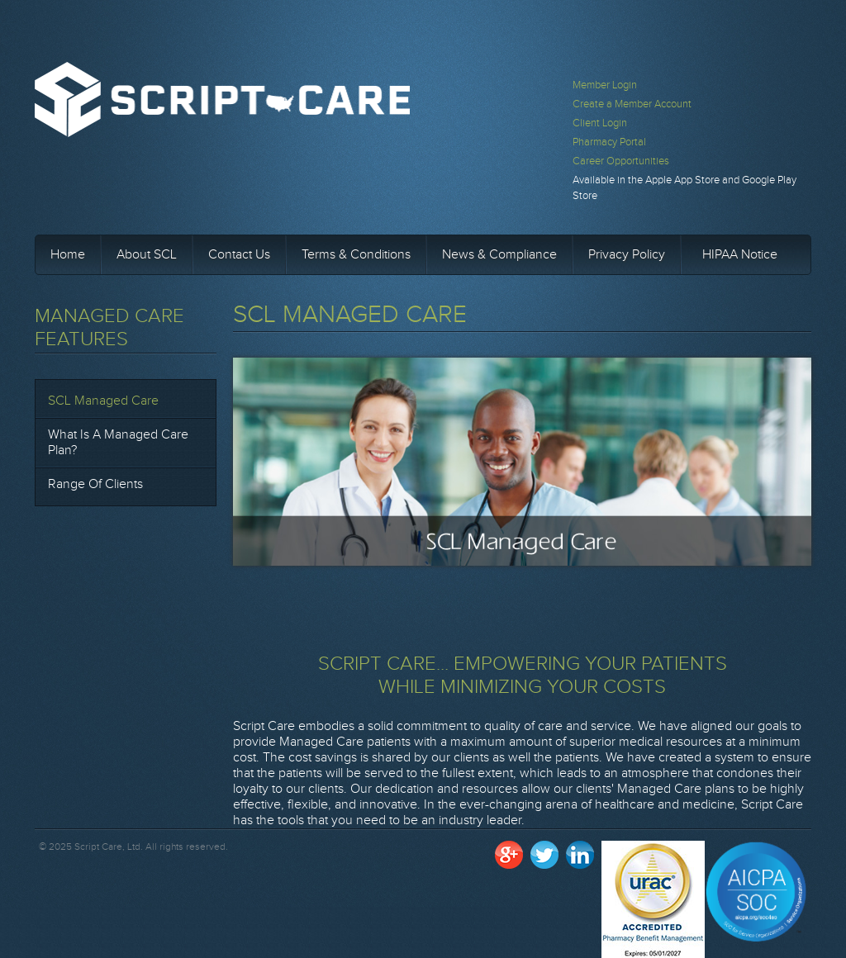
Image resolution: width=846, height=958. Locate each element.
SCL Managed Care (103, 401)
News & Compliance (499, 255)
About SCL (146, 255)
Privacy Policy (626, 255)
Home (67, 255)
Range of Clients (95, 484)
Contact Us (239, 255)
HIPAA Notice (739, 255)
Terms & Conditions (356, 255)
